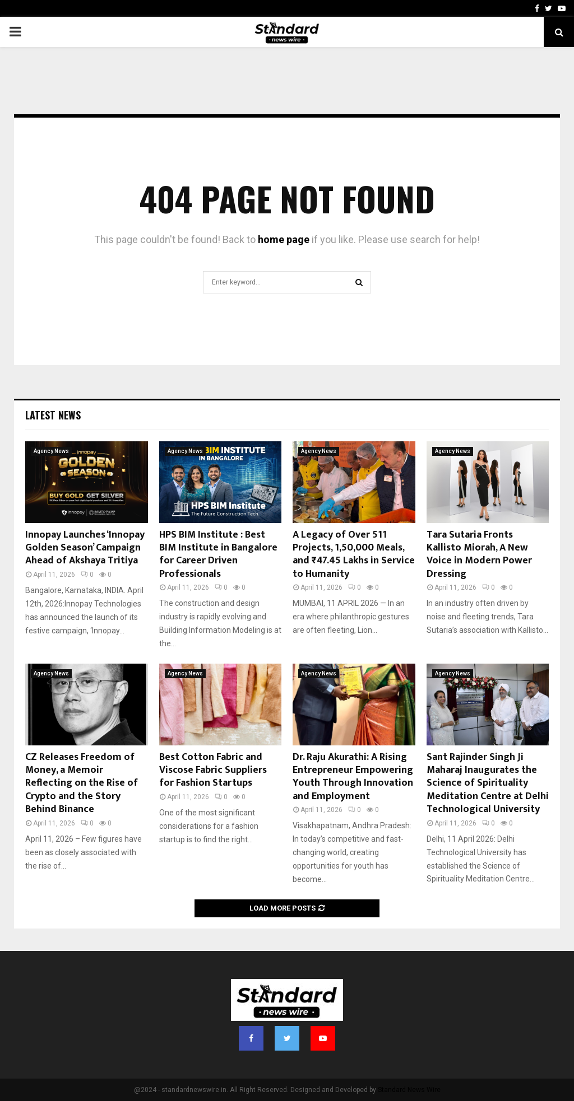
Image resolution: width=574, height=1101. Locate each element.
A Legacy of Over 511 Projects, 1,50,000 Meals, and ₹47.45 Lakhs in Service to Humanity (354, 554)
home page (283, 239)
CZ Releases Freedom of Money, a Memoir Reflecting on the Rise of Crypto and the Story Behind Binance (81, 783)
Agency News (51, 451)
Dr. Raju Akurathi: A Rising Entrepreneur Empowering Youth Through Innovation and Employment (353, 777)
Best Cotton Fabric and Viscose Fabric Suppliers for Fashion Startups (213, 770)
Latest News (53, 415)
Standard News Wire (409, 1090)
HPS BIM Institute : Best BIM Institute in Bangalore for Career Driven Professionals (218, 554)
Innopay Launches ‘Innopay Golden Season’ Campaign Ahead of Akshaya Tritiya (85, 548)
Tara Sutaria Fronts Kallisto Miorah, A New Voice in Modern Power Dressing (479, 554)
